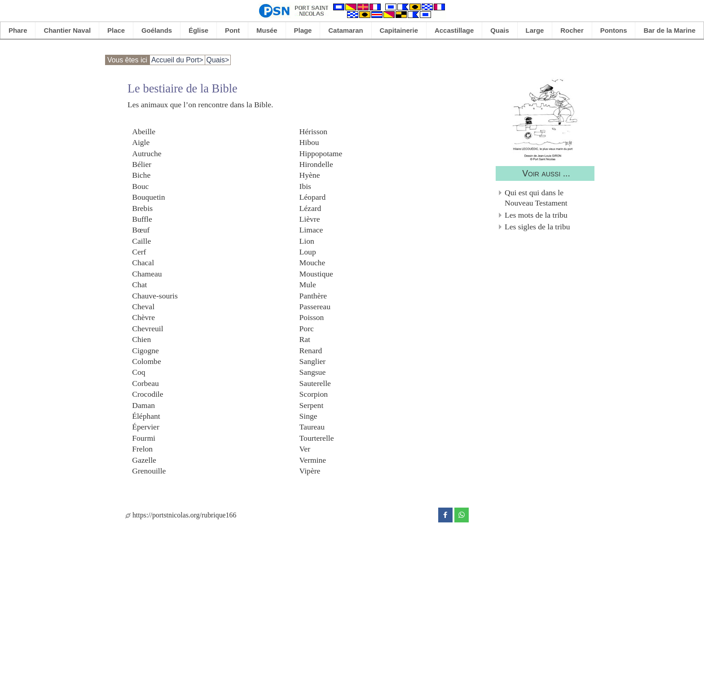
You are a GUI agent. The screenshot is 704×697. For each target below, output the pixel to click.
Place (116, 30)
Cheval (143, 306)
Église (198, 30)
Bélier (141, 163)
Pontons (613, 30)
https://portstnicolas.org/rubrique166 (180, 515)
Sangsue (312, 372)
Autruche (146, 153)
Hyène (309, 175)
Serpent (311, 404)
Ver (304, 448)
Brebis (142, 207)
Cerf (139, 251)
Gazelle (144, 459)
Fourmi (143, 437)
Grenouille (149, 470)
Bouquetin (148, 197)
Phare (18, 30)
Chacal (143, 262)
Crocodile (147, 394)
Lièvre (309, 218)
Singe (308, 415)
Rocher (572, 30)
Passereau (314, 306)
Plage (303, 30)
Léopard (312, 197)
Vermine (312, 459)
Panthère (313, 295)
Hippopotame (321, 153)
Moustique (316, 273)
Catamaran (345, 30)
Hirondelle (316, 163)
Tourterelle (316, 437)
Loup (307, 251)
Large (535, 30)
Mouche (312, 262)
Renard (310, 350)
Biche (141, 175)
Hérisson (313, 131)
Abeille (143, 131)
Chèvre (143, 317)
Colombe (146, 361)
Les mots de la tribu (536, 214)
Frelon (142, 448)
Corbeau (145, 382)
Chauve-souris (155, 295)
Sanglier (312, 361)
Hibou (309, 142)
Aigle (141, 142)
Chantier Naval (67, 30)
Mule (307, 284)
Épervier (145, 426)
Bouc (140, 185)
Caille (141, 240)
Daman (143, 404)
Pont (232, 30)
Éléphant (146, 415)
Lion (306, 240)
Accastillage (454, 30)
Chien (141, 339)
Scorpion (313, 394)
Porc (306, 328)
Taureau (312, 426)
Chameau (147, 273)
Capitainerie (399, 30)
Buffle (142, 218)
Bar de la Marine (669, 30)
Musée (266, 30)
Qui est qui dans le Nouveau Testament (536, 197)
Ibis (305, 185)
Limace (311, 229)
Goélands (156, 30)
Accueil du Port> (177, 60)
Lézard (310, 207)
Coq (138, 372)
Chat (139, 284)
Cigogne (145, 350)
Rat (304, 339)
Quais (499, 30)
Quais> (218, 60)
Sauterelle (315, 382)
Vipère (310, 470)
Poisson (311, 317)
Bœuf (141, 229)
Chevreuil (147, 328)
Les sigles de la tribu (537, 226)
